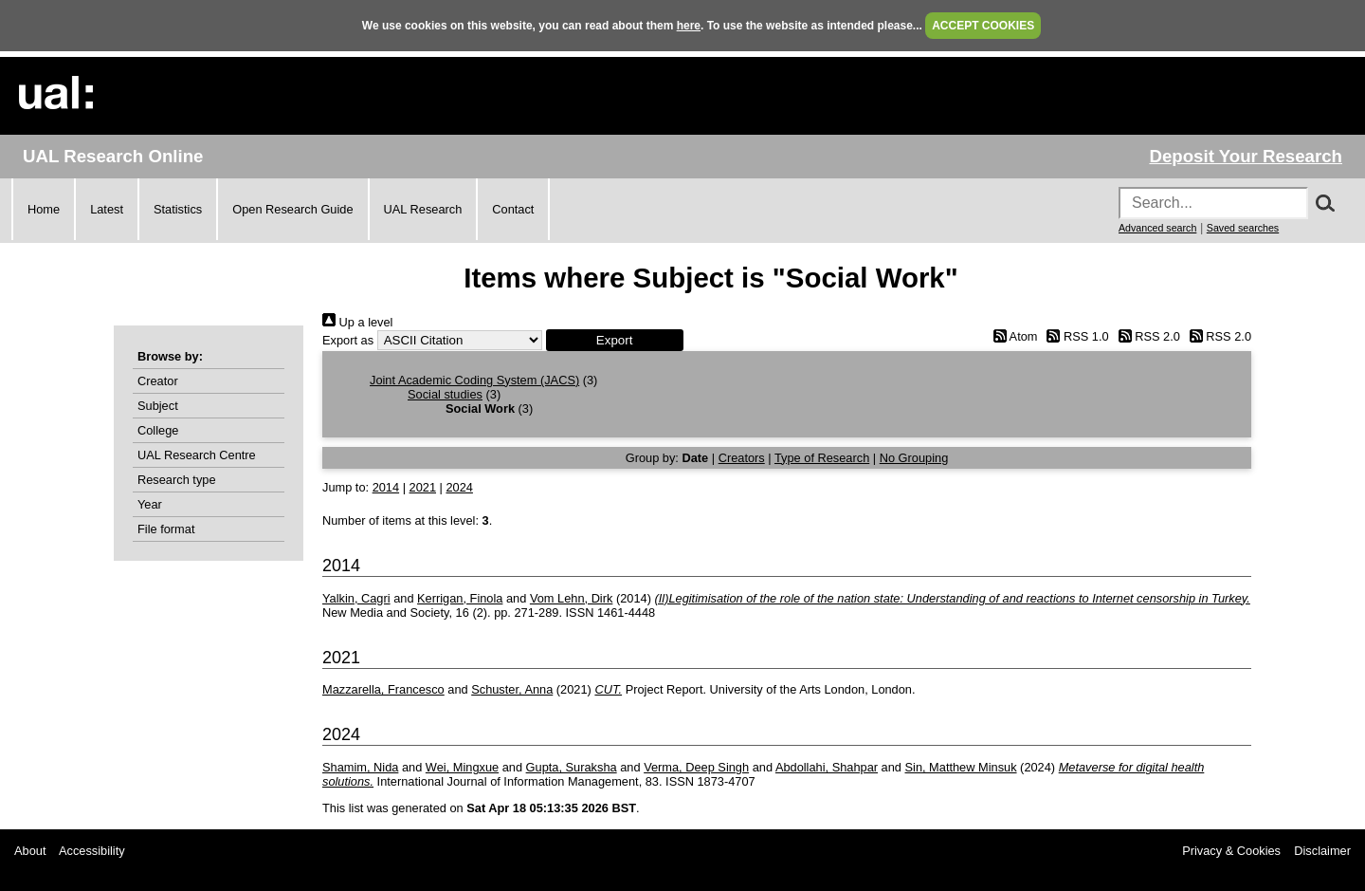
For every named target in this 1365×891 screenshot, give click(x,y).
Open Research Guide (292, 209)
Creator (157, 381)
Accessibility (92, 851)
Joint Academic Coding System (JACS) (474, 380)
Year (149, 504)
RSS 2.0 (1146, 336)
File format (165, 529)
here (689, 25)
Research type (176, 480)
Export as (347, 340)
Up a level (357, 322)
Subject (157, 406)
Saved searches (1243, 227)
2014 (386, 487)
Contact (513, 209)
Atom (1012, 336)
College (157, 430)
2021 (423, 487)
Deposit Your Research (1245, 156)
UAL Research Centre (196, 455)
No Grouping (914, 458)
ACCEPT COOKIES (983, 25)
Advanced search (1157, 227)
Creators (742, 458)
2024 (459, 487)
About (30, 851)
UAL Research (423, 209)
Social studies (445, 394)
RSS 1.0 (1075, 336)
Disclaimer (1322, 851)
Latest (106, 209)
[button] (614, 340)
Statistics (178, 209)
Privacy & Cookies (1231, 851)
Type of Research (821, 458)
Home (43, 209)
